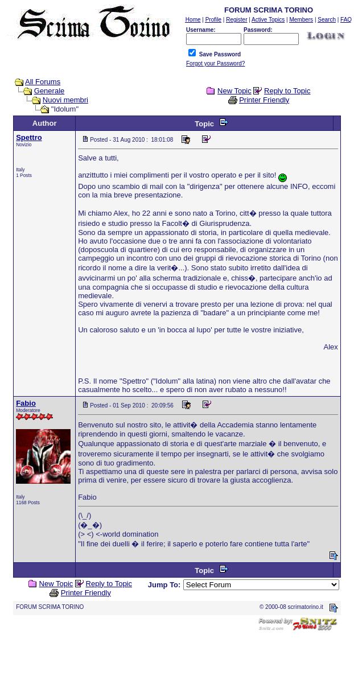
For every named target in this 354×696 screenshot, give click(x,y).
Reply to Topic (287, 91)
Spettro (29, 137)
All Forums (42, 81)
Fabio (26, 403)
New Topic (234, 91)
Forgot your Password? (215, 63)
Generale (49, 91)
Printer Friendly (264, 100)
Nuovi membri (65, 100)
